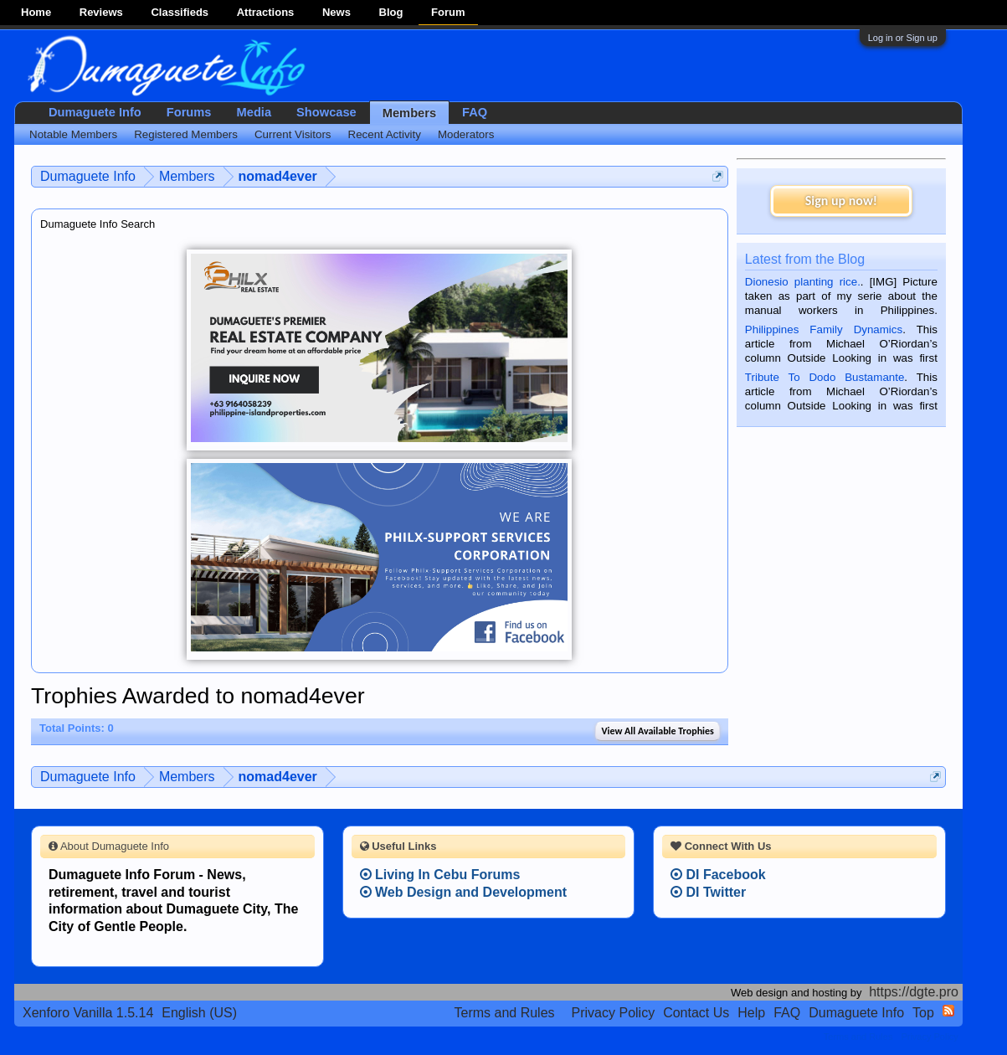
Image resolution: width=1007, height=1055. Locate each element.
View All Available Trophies (657, 731)
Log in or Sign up (903, 38)
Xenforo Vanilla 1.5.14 (88, 1013)
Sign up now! (841, 200)
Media (254, 112)
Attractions (266, 12)
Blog (391, 12)
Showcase (326, 112)
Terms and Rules (505, 1013)
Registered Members (186, 134)
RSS (948, 1010)
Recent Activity (384, 134)
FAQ (474, 112)
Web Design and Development (464, 892)
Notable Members (73, 134)
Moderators (466, 134)
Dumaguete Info (95, 112)
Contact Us (696, 1013)
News (336, 12)
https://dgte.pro (913, 992)
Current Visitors (292, 134)
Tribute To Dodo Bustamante (824, 377)
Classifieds (179, 12)
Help (751, 1013)
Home (36, 12)
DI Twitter (708, 892)
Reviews (101, 12)
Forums (189, 112)
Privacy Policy (613, 1013)
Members (409, 113)
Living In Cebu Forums (440, 874)
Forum (448, 12)
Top (923, 1013)
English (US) (199, 1013)
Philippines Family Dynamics (823, 329)
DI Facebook (718, 874)
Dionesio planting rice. (803, 281)
